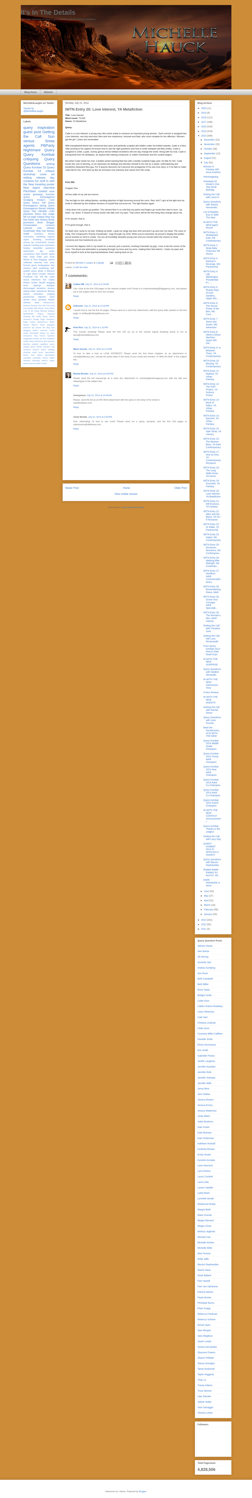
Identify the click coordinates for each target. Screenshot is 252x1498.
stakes (39, 355)
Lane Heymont (205, 1165)
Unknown (78, 306)
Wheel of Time (30, 259)
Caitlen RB (78, 284)
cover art (47, 174)
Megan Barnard (206, 1220)
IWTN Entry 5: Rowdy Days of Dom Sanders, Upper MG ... (211, 293)
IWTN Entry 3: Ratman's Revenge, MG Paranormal (211, 262)
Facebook (28, 277)
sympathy (37, 358)
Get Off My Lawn (45, 277)
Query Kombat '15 (34, 167)
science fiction (39, 350)
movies (51, 242)
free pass (49, 262)
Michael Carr (204, 1237)
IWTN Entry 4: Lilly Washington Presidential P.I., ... (210, 277)
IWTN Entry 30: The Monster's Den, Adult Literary (212, 616)
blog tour (50, 328)
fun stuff (40, 181)
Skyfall (42, 282)
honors (42, 336)
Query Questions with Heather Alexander (212, 672)
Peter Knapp (204, 1308)
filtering (51, 291)
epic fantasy (41, 219)
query (28, 127)
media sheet (28, 341)
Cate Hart (203, 1017)
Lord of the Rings (31, 311)
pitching (26, 344)
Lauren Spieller (205, 1187)
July (206, 162)
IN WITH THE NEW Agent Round (210, 225)
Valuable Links (46, 211)
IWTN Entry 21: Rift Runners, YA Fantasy (211, 504)
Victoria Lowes (205, 1412)
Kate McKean (205, 1132)
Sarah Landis (204, 1341)
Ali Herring (203, 956)
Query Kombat (39, 154)
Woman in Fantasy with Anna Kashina (211, 169)
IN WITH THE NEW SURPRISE (210, 662)
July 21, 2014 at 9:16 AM (97, 284)
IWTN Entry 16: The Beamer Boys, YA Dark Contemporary (212, 442)
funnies (26, 265)
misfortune (38, 341)
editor (33, 291)
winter (41, 271)
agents (29, 145)
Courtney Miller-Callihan (210, 1033)
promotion (28, 222)
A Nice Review (210, 692)
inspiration (45, 127)
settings (51, 350)
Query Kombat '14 (39, 169)
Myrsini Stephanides (208, 1264)
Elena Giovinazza (207, 1044)
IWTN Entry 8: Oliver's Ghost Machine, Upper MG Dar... (211, 337)
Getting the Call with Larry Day (212, 837)
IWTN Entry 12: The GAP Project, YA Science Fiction (211, 390)
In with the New (80, 267)
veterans (27, 361)
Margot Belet (204, 1209)
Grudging (28, 200)
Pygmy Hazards (46, 314)
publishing (44, 268)
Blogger (142, 1491)
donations (41, 288)
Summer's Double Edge (34, 319)
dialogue (51, 285)
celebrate (27, 262)
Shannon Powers (206, 1352)
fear (25, 219)
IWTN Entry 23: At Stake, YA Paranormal (211, 527)
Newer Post (72, 487)
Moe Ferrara (204, 1253)
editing (27, 177)
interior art (37, 339)
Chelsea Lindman (207, 1022)
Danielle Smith (205, 1039)
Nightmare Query (39, 150)
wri (34, 363)
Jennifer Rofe (204, 1072)
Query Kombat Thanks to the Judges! (211, 829)
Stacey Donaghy (206, 1363)
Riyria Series (48, 316)
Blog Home (30, 92)
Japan (51, 254)
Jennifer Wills (204, 1083)
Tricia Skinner (205, 1390)
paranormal (28, 297)
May (206, 895)
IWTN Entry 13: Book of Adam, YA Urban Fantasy (211, 405)
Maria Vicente (80, 349)
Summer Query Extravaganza (39, 196)
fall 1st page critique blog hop (39, 216)
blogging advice (30, 330)
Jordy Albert (49, 308)
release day (45, 177)
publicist (35, 344)
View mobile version (125, 494)
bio (44, 328)
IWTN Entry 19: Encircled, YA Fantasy (211, 483)
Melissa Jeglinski (206, 1231)
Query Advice (31, 202)
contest (42, 191)
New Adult (28, 257)
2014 (204, 135)
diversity (38, 262)
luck (44, 339)
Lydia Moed (204, 1193)
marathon (50, 339)
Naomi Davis (204, 1270)
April (206, 900)
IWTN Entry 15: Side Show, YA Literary (212, 431)
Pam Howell (204, 1281)
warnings (36, 361)
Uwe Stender (204, 1396)
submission (28, 251)
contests (28, 181)
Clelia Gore (203, 1028)
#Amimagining (210, 176)
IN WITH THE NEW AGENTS (210, 700)
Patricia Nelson (205, 1292)
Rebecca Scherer (207, 1319)
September (210, 153)
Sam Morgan (204, 1330)
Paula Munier (204, 1297)
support (50, 237)
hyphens (50, 336)
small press (37, 352)
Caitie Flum (203, 1000)
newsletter (38, 248)
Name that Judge (45, 214)
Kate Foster (204, 1127)
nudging (51, 294)
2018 (204, 117)
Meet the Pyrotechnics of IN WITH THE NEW (211, 731)
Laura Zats (203, 1182)
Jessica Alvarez (206, 1099)
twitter (52, 358)
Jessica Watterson (207, 1110)
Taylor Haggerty (206, 1374)
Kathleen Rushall (206, 1143)
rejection (42, 297)
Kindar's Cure (45, 200)
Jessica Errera (205, 1105)
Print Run (78, 327)
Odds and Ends (45, 257)
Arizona (34, 306)
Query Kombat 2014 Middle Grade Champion (211, 744)
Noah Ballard (204, 1275)
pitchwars (28, 214)
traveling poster (44, 184)
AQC (37, 254)
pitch (35, 268)
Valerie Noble (204, 1402)
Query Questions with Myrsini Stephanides (212, 862)
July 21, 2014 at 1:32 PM (96, 327)
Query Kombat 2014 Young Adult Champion (210, 757)
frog (35, 336)
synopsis (42, 300)
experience (42, 291)
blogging (51, 282)
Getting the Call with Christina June (211, 628)
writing (50, 164)
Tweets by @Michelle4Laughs (33, 109)
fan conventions (39, 242)
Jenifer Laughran (206, 1061)
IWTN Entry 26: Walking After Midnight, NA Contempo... (211, 561)
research (46, 347)
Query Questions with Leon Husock (212, 720)
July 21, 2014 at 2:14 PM (100, 349)
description (34, 333)
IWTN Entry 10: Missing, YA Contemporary (212, 363)
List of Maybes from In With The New (210, 215)
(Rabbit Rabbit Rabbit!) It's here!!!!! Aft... (211, 872)
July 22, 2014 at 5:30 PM (100, 417)
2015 (204, 131)
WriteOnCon (42, 322)
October (208, 148)
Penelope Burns (206, 1302)
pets (45, 341)
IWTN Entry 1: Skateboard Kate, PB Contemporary (212, 236)
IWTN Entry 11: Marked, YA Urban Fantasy (211, 375)
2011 (204, 929)
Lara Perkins (204, 1171)
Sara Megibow (205, 1335)
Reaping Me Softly (32, 316)
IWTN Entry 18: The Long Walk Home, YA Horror (211, 471)
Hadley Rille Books (35, 308)
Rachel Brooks (81, 373)
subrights (27, 358)
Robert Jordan (30, 282)
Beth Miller (203, 984)
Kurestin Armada (206, 1160)
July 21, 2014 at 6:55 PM (101, 373)
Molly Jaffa (203, 1259)
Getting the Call (39, 134)
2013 (204, 920)
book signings (32, 285)
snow (33, 300)
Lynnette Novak (206, 1198)
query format (36, 347)
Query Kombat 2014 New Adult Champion (210, 770)
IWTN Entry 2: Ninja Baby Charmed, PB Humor (211, 249)
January (208, 914)
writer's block (41, 363)
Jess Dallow (204, 1094)
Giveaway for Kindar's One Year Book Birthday (211, 185)
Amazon (26, 306)
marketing (40, 237)
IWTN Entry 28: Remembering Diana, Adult (212, 589)
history (26, 294)
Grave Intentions (32, 280)
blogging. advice (47, 259)
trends (45, 358)
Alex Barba (203, 951)
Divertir (44, 254)
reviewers (38, 234)
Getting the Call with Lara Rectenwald (211, 638)
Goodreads (29, 231)
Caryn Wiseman (206, 1011)
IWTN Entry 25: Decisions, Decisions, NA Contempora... (212, 548)
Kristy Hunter (204, 1154)
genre (34, 265)
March (207, 905)
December (209, 139)
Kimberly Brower (206, 1149)
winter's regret (48, 361)
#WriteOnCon (49, 303)
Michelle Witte (205, 1248)
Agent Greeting (32, 239)
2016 (204, 126)
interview (48, 187)
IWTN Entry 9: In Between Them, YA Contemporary (212, 351)
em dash (50, 333)
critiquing (31, 159)
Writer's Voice (38, 325)
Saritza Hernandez (207, 1347)
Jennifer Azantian (206, 1066)
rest (53, 347)
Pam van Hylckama (208, 1286)
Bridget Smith (205, 995)
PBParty (47, 145)
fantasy (26, 248)
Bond (34, 274)
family (51, 219)
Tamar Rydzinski (206, 1368)
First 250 (42, 306)
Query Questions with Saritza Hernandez (212, 204)
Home (126, 487)
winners (27, 302)
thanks (51, 300)
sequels (27, 245)
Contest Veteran (47, 274)
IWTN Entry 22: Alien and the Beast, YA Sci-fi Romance (212, 515)
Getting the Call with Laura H (211, 196)
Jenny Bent (203, 1088)
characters (50, 245)
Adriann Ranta (205, 946)
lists (53, 265)
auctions (26, 328)
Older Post (180, 487)
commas (43, 330)
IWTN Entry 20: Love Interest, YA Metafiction (212, 494)
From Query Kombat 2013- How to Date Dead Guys (212, 650)
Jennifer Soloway (206, 1077)
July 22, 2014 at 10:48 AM (99, 395)
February (209, 909)
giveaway (38, 194)
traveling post (37, 245)
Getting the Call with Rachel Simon (211, 710)
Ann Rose (203, 973)
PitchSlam (29, 191)
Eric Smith (203, 1050)
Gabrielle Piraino (206, 1055)
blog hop (41, 231)
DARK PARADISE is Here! (211, 882)
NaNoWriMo (28, 314)
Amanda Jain (204, 962)
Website (48, 92)
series (34, 271)
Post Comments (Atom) (132, 507)
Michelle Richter (206, 1242)
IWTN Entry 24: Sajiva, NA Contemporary (212, 537)
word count (28, 363)
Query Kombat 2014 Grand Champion (210, 803)
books (31, 219)
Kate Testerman (206, 1138)
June (207, 891)
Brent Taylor (204, 989)
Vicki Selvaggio (205, 1407)
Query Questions (39, 161)
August (208, 158)
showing (26, 352)
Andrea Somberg (206, 967)
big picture (36, 328)
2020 (204, 108)
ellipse (42, 333)
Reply (76, 296)
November (209, 144)
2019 (204, 112)
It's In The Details (48, 12)
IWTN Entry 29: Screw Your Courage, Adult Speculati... (211, 602)
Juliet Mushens (205, 1121)
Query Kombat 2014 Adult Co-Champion (211, 782)
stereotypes (50, 355)
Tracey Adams (205, 1385)
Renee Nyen (204, 1325)
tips (41, 251)
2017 (204, 122)
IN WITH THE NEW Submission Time (210, 683)
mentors (27, 268)
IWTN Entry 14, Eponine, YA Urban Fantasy (211, 419)
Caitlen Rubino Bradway (210, 1006)
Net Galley (48, 280)
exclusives (27, 336)
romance (27, 350)
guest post (32, 132)
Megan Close (204, 1226)
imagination (28, 339)
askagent (50, 325)
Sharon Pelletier (206, 1357)
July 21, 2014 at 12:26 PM (96, 306)
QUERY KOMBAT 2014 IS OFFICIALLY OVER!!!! (211, 849)
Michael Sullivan (47, 311)
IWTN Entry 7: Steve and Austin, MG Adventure (210, 323)
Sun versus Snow (39, 138)
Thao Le (202, 1380)
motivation (38, 294)
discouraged (29, 288)
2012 (204, 924)
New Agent (31, 187)
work (37, 302)
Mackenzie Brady (206, 1204)
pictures (51, 341)
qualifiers (44, 344)
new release (45, 228)
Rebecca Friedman (207, 1314)
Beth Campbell (205, 978)
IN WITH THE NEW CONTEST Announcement (212, 816)
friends (42, 208)
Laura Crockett (205, 1176)
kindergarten (44, 265)
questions (50, 248)
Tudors (32, 322)
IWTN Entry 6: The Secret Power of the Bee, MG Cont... (211, 309)
